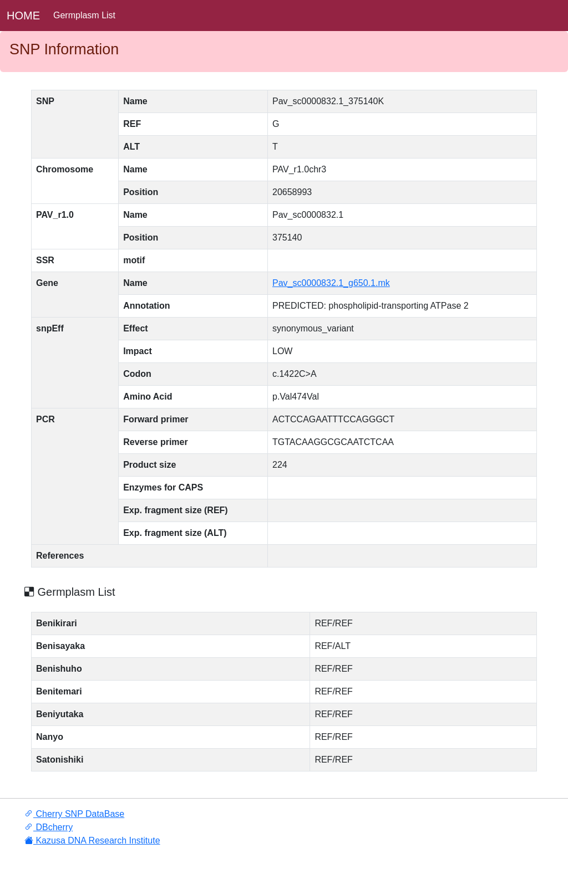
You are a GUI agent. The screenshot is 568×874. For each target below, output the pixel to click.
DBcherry (48, 827)
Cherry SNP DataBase (74, 814)
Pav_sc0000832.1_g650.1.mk (331, 283)
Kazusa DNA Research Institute (92, 840)
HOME (23, 15)
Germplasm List (84, 15)
